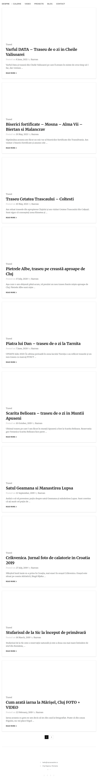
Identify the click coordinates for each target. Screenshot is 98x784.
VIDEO (28, 4)
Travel (9, 44)
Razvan (33, 59)
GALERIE (17, 4)
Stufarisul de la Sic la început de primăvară (46, 632)
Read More (12, 73)
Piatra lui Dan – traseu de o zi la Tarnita (43, 343)
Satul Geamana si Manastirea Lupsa (39, 488)
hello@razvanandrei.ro (50, 762)
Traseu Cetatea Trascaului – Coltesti (40, 199)
